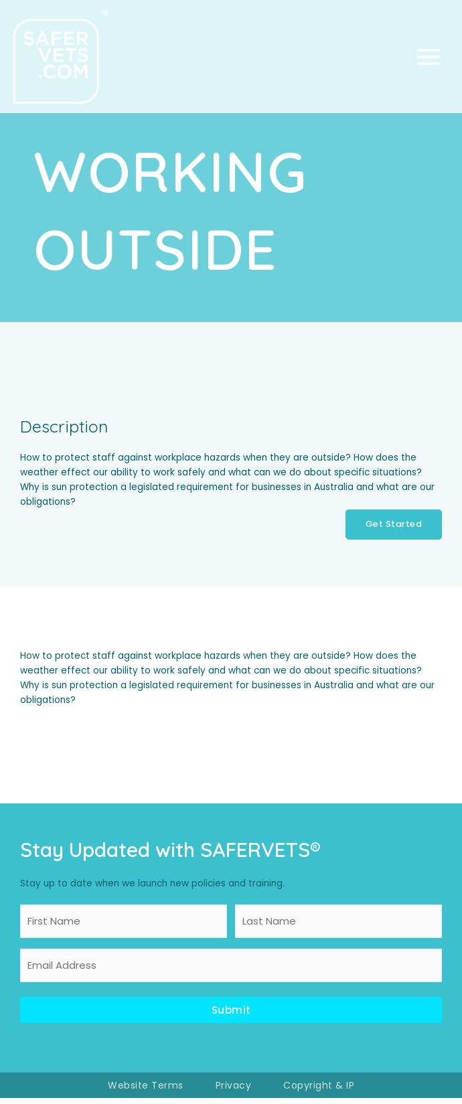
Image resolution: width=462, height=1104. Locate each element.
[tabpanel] (231, 684)
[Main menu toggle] (428, 59)
